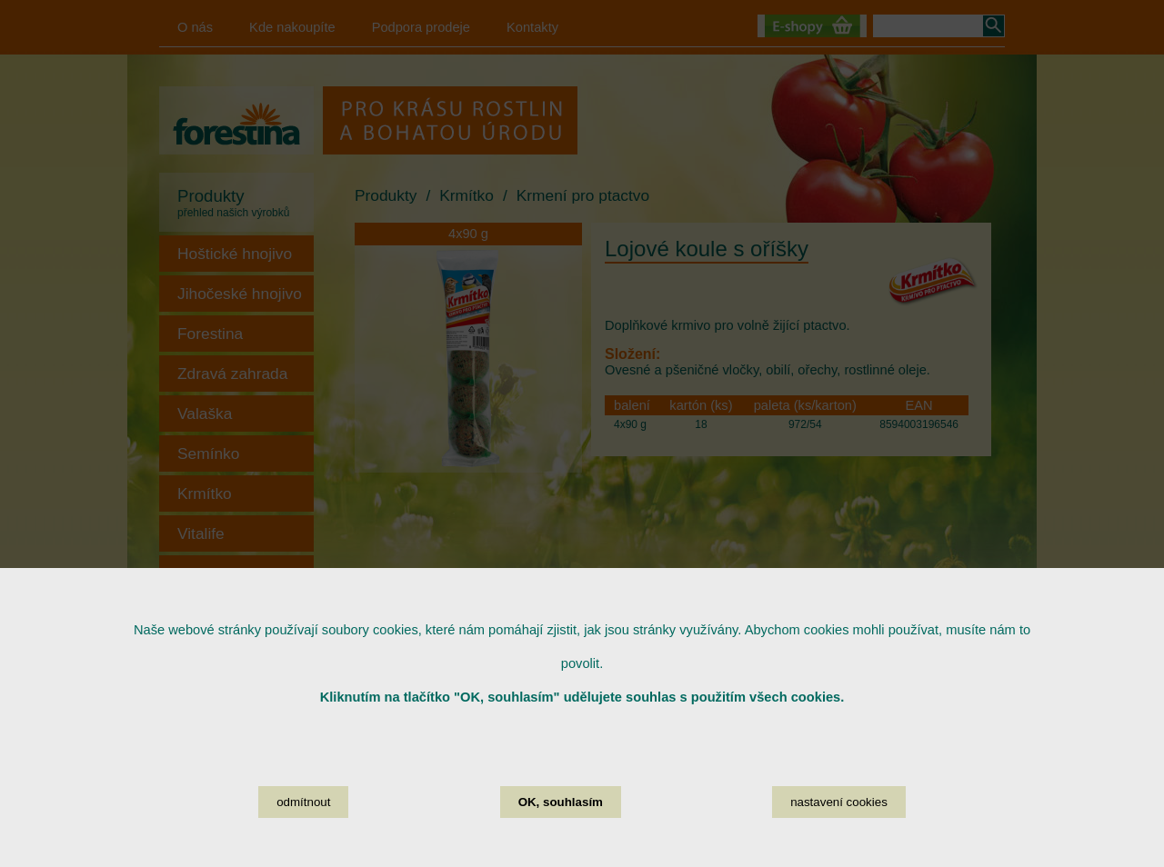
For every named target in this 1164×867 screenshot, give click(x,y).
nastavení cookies (839, 827)
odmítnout (303, 827)
